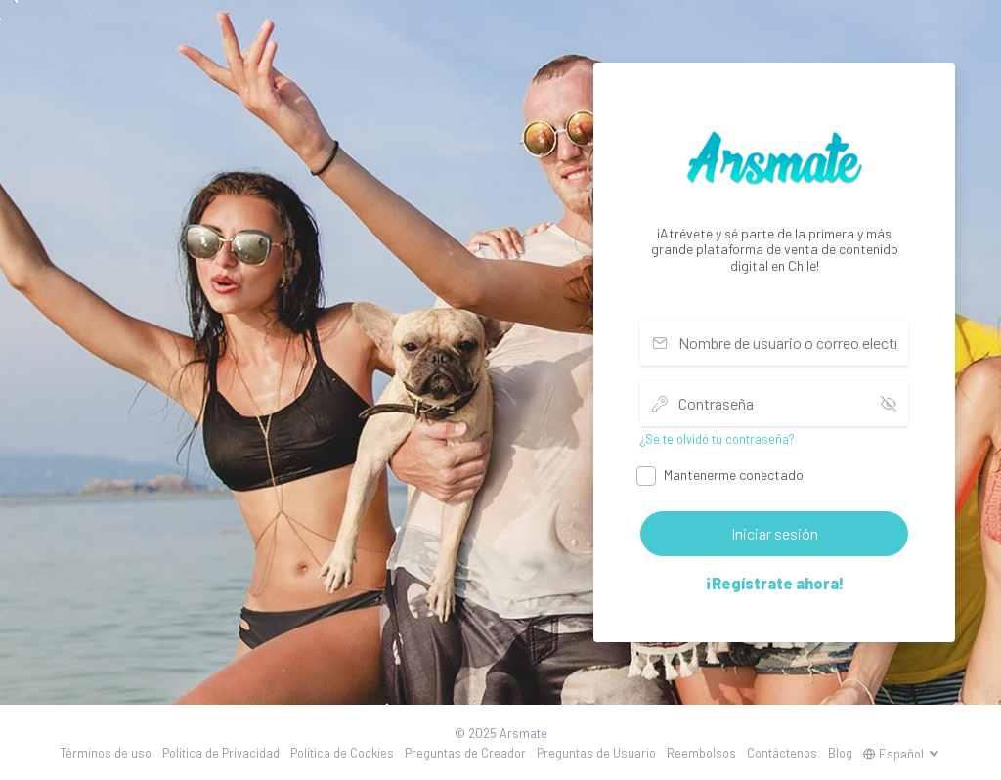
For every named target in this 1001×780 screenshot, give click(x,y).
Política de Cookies (342, 752)
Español (895, 753)
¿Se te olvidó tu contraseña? (717, 439)
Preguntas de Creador (465, 752)
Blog (840, 752)
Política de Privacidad (221, 752)
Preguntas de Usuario (596, 752)
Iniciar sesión (774, 533)
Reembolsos (701, 752)
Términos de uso (106, 752)
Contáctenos (782, 752)
